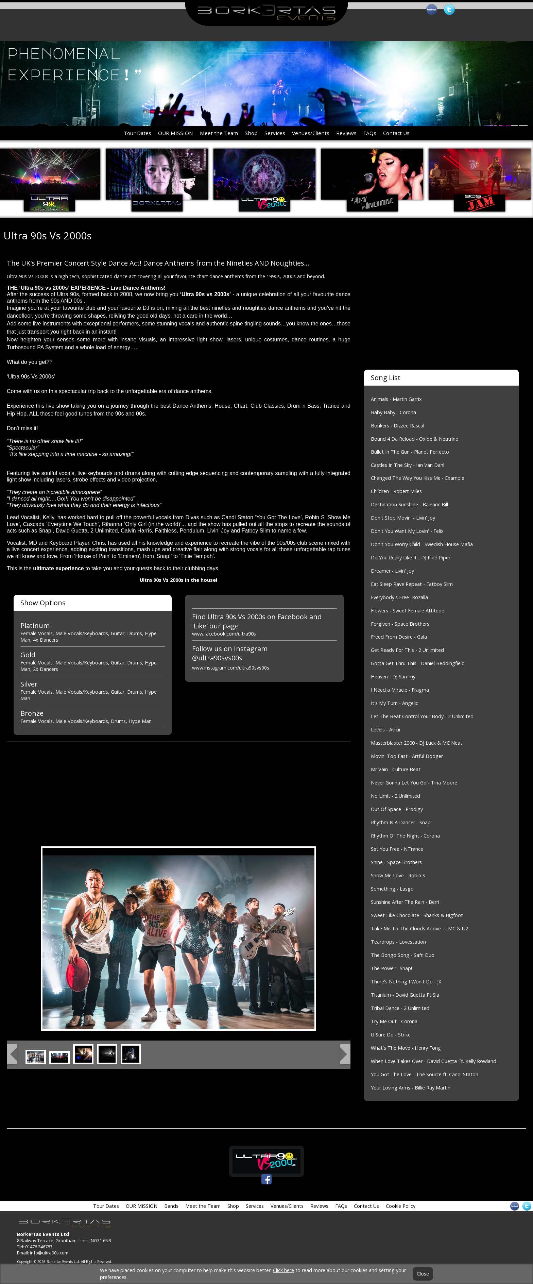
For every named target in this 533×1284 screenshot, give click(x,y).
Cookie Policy (400, 1206)
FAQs (369, 133)
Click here (283, 1270)
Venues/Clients (310, 133)
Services (274, 133)
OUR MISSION (175, 133)
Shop (251, 133)
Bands (171, 1206)
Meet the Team (219, 133)
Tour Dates (137, 133)
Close (423, 1274)
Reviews (346, 133)
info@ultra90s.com (49, 1253)
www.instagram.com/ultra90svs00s (230, 667)
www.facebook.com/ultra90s (224, 633)
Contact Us (396, 133)
